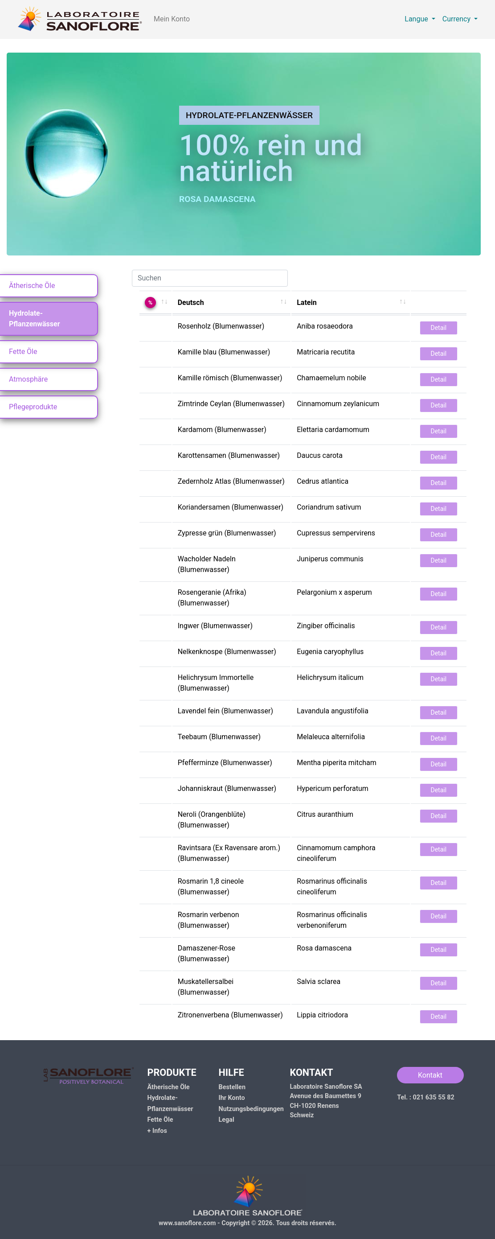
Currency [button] (457, 19)
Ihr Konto (232, 1098)
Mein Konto (172, 19)
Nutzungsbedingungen (251, 1109)
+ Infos (157, 1131)
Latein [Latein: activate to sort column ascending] (306, 302)
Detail (439, 327)
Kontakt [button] (430, 1075)
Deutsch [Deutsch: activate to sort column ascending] (191, 302)
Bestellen (232, 1087)
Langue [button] (417, 19)
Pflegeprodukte (33, 407)
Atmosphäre (28, 379)
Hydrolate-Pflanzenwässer (34, 318)
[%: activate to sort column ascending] (155, 302)
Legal (226, 1120)
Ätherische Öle (32, 285)
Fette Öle (23, 351)
